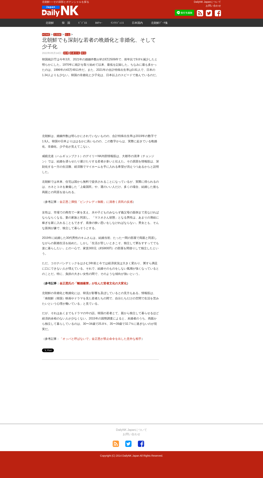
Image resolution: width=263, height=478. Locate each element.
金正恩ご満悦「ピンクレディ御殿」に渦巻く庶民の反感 (96, 201)
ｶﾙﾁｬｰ (98, 22)
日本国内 (137, 22)
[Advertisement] (100, 107)
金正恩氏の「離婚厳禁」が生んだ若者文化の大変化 (93, 283)
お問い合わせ (213, 5)
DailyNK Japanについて (207, 1)
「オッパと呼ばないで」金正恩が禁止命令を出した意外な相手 (100, 338)
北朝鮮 (50, 22)
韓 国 (66, 22)
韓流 (83, 53)
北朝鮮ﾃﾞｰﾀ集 (159, 22)
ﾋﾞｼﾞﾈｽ (82, 22)
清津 (65, 53)
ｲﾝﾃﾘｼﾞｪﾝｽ (117, 22)
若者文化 (75, 53)
